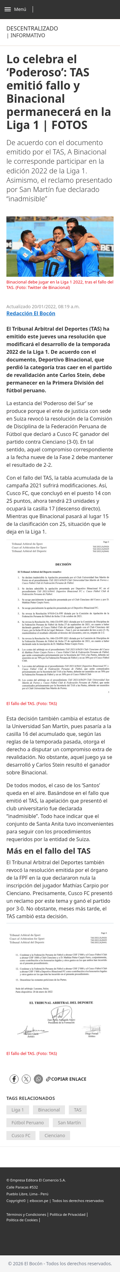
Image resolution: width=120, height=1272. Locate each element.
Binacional (49, 1110)
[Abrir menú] (20, 9)
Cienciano (54, 1135)
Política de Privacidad (67, 1214)
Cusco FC (21, 1135)
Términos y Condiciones (26, 1214)
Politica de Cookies (22, 1219)
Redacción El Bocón (30, 313)
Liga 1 (18, 1110)
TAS (77, 1110)
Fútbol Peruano (28, 1123)
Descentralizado (32, 28)
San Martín (69, 1123)
